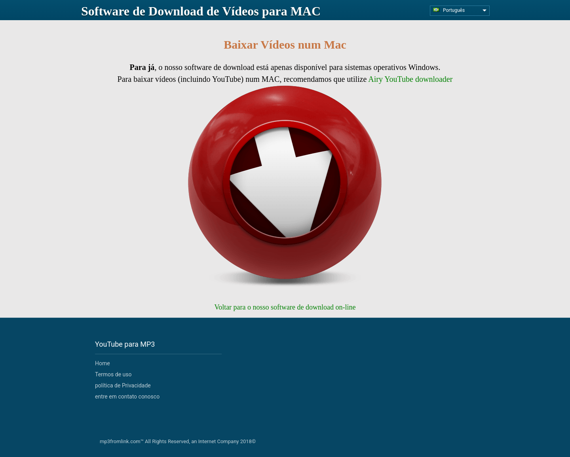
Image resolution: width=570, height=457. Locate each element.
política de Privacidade (123, 385)
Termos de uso (113, 374)
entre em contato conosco (127, 396)
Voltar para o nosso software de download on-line (284, 307)
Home (102, 363)
